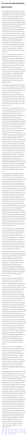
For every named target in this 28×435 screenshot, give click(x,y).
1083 (6, 432)
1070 (11, 430)
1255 (6, 429)
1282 (15, 429)
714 (24, 432)
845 (9, 429)
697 (17, 430)
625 (24, 430)
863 (24, 429)
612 (8, 430)
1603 (3, 429)
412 (21, 432)
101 (2, 432)
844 (11, 433)
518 (2, 433)
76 (5, 430)
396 (12, 429)
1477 (16, 432)
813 (14, 433)
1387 (21, 430)
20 (18, 429)
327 (5, 433)
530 (8, 433)
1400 (9, 432)
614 (2, 430)
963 (14, 430)
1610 (13, 432)
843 (21, 429)
